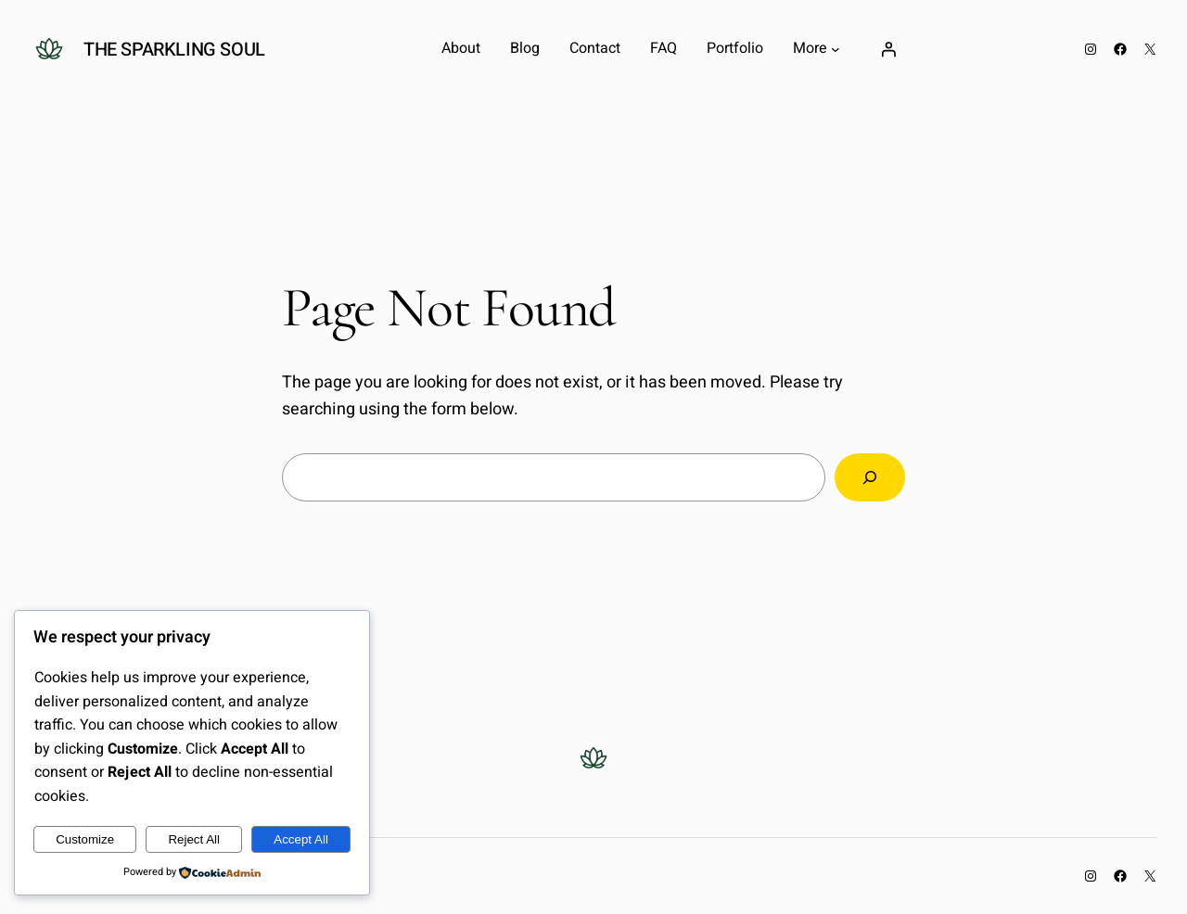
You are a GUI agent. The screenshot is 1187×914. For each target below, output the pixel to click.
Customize (85, 839)
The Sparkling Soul (174, 49)
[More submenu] (835, 49)
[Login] (888, 49)
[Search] (870, 477)
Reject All (194, 839)
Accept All (301, 839)
